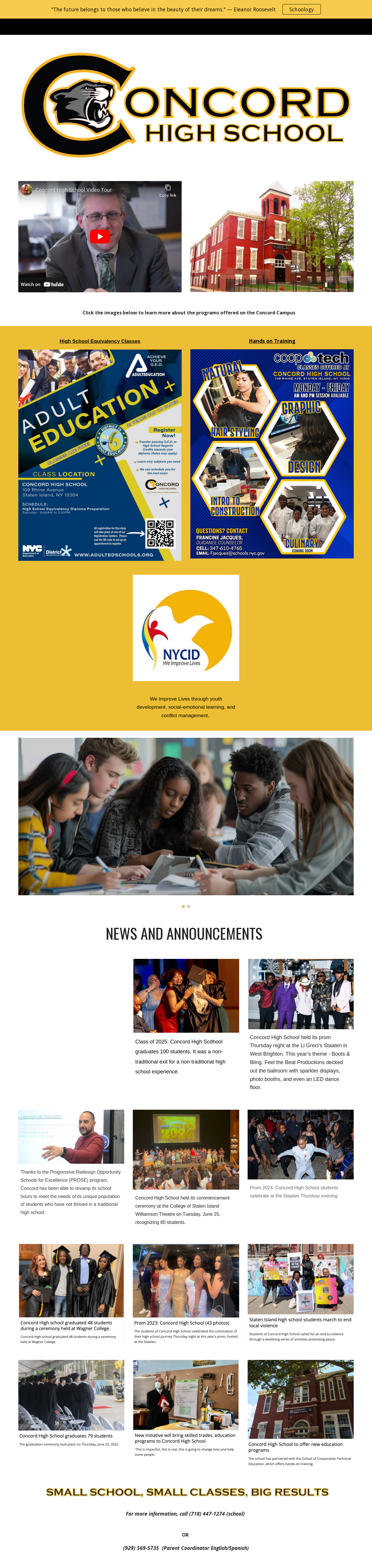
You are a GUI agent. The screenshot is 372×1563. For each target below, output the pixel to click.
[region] (186, 9)
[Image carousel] (186, 823)
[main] (186, 312)
